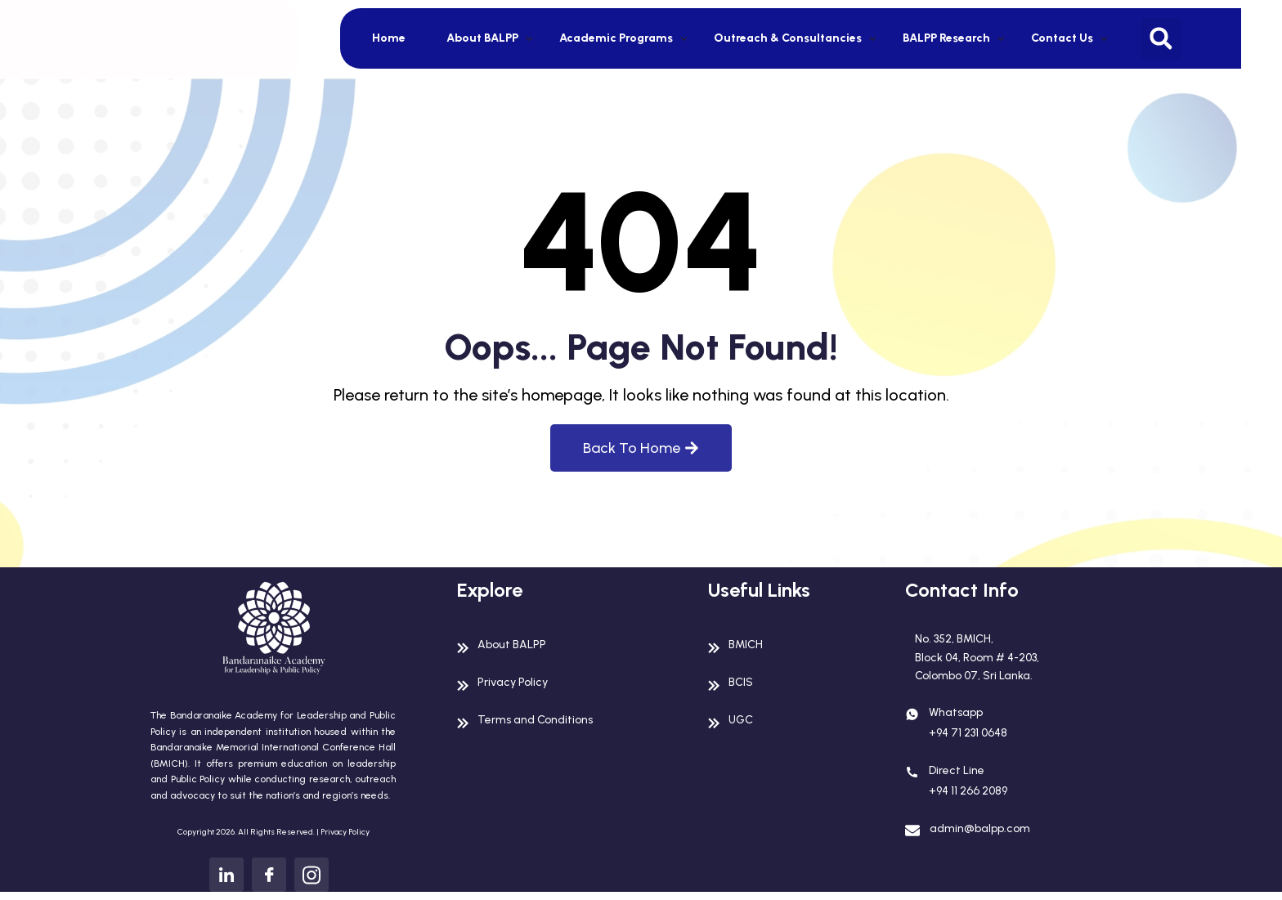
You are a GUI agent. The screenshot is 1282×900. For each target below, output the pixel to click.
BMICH (747, 643)
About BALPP (482, 38)
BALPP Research (946, 38)
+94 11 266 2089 (974, 803)
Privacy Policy (345, 831)
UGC (742, 719)
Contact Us (1062, 38)
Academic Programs (616, 38)
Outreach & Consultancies (788, 38)
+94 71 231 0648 (975, 742)
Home (389, 38)
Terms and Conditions (544, 719)
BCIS (741, 681)
